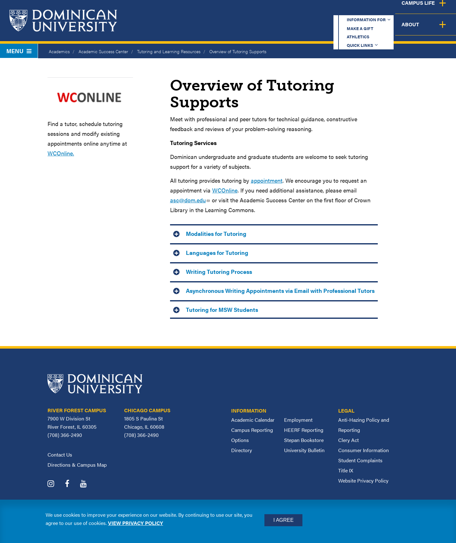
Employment (298, 419)
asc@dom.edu (190, 200)
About (437, 29)
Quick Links (366, 11)
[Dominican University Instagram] (56, 484)
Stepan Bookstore (304, 440)
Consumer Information (363, 450)
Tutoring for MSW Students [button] (222, 309)
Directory (241, 450)
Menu (18, 51)
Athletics (323, 11)
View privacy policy (135, 523)
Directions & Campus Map (77, 464)
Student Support (334, 29)
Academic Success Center (103, 51)
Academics (212, 29)
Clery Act (348, 440)
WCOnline (225, 190)
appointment (266, 180)
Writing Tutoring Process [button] (219, 271)
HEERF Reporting (303, 429)
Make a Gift (279, 11)
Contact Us (60, 454)
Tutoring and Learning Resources (168, 51)
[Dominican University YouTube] (88, 484)
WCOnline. (61, 153)
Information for (222, 11)
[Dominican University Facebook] (72, 484)
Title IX (345, 470)
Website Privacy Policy (363, 480)
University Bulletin (304, 450)
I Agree (283, 520)
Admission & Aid (268, 29)
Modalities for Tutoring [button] (216, 233)
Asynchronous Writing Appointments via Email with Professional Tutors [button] (280, 290)
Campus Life (393, 29)
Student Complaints (360, 460)
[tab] (274, 233)
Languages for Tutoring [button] (217, 252)
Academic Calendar (253, 419)
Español (413, 11)
